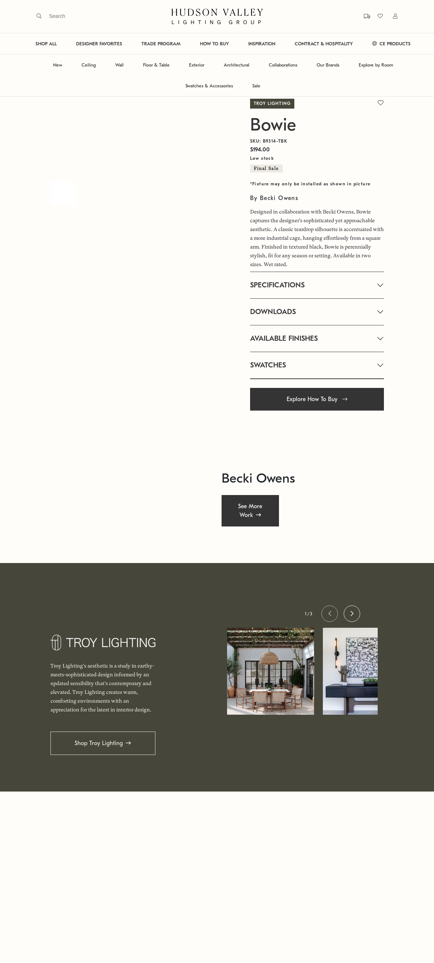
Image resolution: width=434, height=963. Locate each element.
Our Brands (328, 65)
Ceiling (89, 65)
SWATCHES (268, 365)
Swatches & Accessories (209, 85)
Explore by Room (376, 65)
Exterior (196, 65)
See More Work (250, 510)
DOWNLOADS (273, 311)
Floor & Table (156, 65)
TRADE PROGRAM (161, 43)
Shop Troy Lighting (99, 743)
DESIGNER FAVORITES (99, 43)
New (57, 65)
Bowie (273, 125)
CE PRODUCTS (391, 43)
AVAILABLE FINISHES (284, 338)
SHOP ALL (46, 43)
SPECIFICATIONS (277, 285)
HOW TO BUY (214, 43)
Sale (256, 85)
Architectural (236, 65)
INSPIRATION (261, 43)
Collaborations (283, 65)
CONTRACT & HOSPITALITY (324, 43)
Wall (119, 65)
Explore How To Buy (317, 399)
